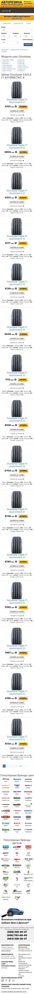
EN (4, 968)
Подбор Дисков (18, 23)
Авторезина (11, 2)
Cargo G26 (21, 60)
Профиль (16, 33)
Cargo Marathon (7, 65)
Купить (23, 107)
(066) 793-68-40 (18, 6)
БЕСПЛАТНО (17, 18)
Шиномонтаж (22, 947)
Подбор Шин (7, 23)
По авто (28, 23)
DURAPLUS (21, 70)
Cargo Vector (22, 69)
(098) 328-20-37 (6, 6)
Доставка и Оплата (24, 949)
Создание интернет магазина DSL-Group (13, 991)
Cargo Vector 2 (6, 70)
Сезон (3, 39)
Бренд (3, 27)
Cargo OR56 (21, 65)
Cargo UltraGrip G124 (8, 69)
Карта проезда (6, 950)
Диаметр (27, 33)
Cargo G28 (5, 61)
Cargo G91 (21, 63)
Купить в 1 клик (17, 111)
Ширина (4, 33)
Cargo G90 (5, 63)
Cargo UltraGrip (7, 67)
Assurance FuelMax (8, 60)
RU (2, 968)
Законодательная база (25, 950)
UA (6, 968)
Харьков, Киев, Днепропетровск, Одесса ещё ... (16, 988)
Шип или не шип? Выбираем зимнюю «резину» (23, 968)
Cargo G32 (21, 61)
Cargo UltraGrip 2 (23, 67)
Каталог (6, 11)
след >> (21, 766)
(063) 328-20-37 (17, 939)
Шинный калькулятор (24, 965)
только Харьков (27, 40)
